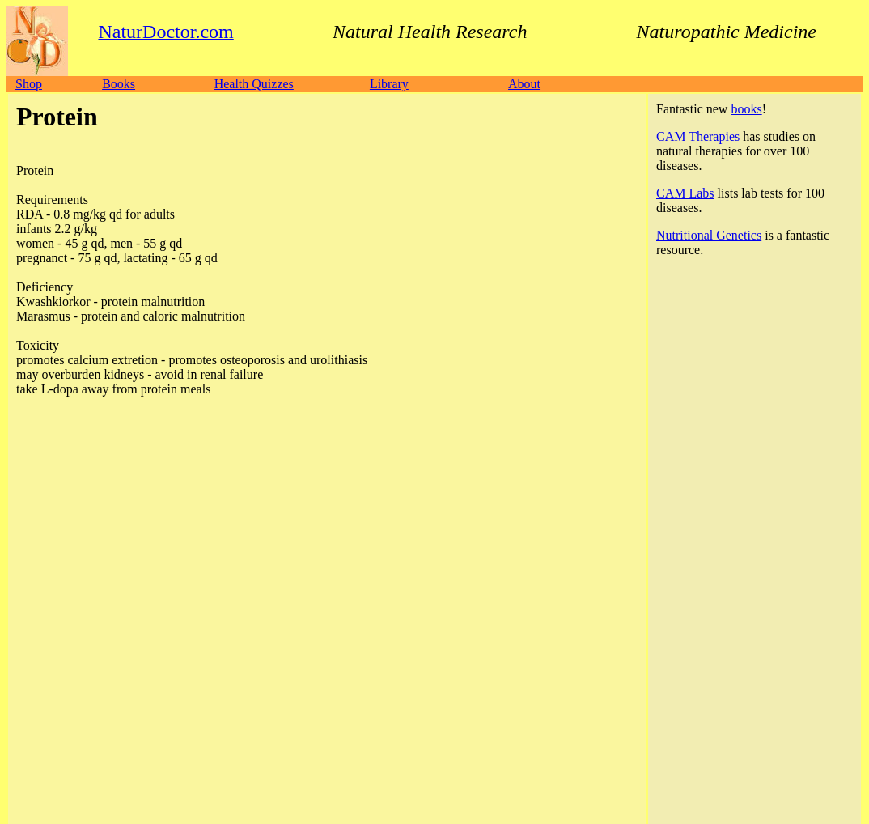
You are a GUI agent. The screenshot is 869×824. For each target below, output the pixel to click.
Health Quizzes (254, 84)
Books (118, 84)
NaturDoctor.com (84, 690)
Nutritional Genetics (708, 235)
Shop (28, 84)
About (524, 84)
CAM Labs (685, 193)
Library (389, 84)
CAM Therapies (698, 136)
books (746, 109)
